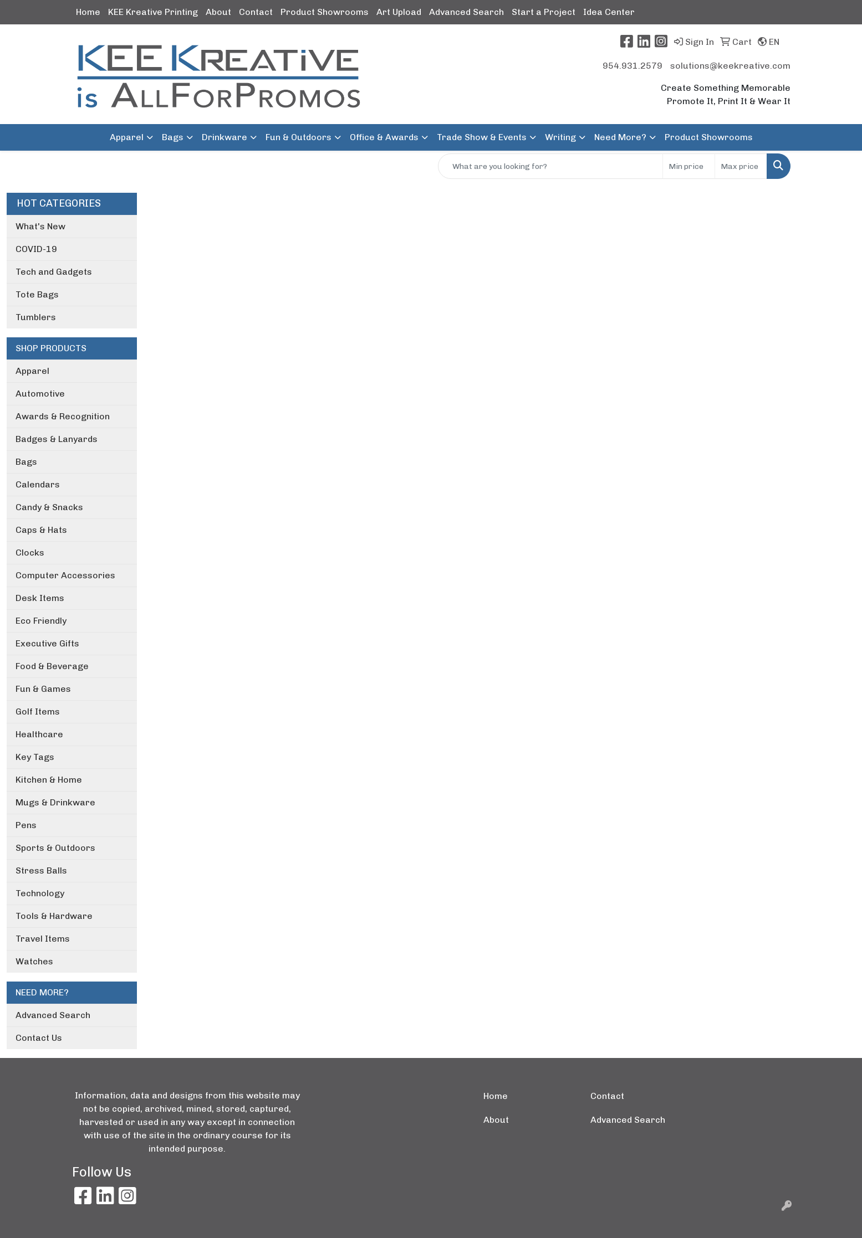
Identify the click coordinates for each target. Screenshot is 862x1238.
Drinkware (224, 137)
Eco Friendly (41, 620)
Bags (172, 137)
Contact (256, 12)
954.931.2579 (632, 65)
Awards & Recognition (63, 416)
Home (88, 12)
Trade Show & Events (482, 137)
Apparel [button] (127, 137)
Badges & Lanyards (57, 439)
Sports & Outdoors (55, 848)
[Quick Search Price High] (741, 166)
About (218, 12)
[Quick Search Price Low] (688, 166)
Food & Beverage (52, 666)
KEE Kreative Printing (153, 12)
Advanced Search (466, 12)
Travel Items (43, 938)
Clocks (30, 552)
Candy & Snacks (49, 507)
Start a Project (543, 12)
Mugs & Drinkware (55, 802)
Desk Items (40, 598)
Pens (26, 825)
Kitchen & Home (49, 779)
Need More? (620, 137)
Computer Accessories (65, 575)
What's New (40, 226)
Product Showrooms (324, 12)
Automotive (40, 393)
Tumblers (36, 317)
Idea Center (609, 12)
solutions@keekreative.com (730, 65)
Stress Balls (41, 870)
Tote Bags (37, 294)
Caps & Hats (41, 530)
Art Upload (398, 12)
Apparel (32, 371)
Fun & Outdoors (298, 137)
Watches (34, 961)
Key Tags (35, 757)
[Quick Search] (550, 166)
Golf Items (38, 711)
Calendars (38, 484)
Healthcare (39, 734)
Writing (560, 137)
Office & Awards (384, 137)
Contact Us (39, 1037)
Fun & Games (43, 689)
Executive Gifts (47, 643)
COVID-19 (36, 249)
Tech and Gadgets (54, 271)
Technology (40, 893)
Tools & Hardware (54, 916)
